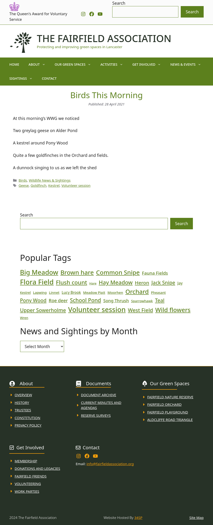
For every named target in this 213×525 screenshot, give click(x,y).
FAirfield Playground (167, 412)
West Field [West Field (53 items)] (140, 309)
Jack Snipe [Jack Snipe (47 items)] (163, 282)
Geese (23, 185)
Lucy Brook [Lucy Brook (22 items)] (71, 292)
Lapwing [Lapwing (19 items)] (40, 292)
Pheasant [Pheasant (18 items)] (158, 292)
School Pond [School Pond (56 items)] (85, 300)
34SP (138, 517)
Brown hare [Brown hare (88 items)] (77, 272)
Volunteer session (75, 185)
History (22, 402)
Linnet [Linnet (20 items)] (54, 292)
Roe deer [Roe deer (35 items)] (58, 301)
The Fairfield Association (104, 38)
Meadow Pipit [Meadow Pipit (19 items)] (94, 292)
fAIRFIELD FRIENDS (31, 476)
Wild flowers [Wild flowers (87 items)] (173, 310)
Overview (23, 394)
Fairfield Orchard (164, 404)
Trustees (23, 410)
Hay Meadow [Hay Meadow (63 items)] (116, 282)
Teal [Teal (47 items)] (159, 300)
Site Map (196, 517)
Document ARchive (98, 394)
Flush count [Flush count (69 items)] (71, 282)
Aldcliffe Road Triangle (170, 419)
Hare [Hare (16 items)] (93, 283)
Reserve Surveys (96, 415)
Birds (22, 180)
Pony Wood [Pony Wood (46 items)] (33, 300)
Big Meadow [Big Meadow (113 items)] (39, 272)
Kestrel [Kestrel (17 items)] (25, 292)
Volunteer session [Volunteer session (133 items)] (97, 309)
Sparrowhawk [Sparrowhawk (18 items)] (142, 301)
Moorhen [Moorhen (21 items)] (115, 292)
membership (26, 461)
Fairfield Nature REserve (170, 397)
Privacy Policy (28, 425)
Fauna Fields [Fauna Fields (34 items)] (155, 273)
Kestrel (53, 185)
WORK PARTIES (27, 491)
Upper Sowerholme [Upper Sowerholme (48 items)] (43, 310)
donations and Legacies (37, 468)
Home (14, 64)
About (39, 65)
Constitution (27, 417)
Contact (49, 78)
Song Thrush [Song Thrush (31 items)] (116, 300)
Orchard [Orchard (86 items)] (137, 292)
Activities (114, 65)
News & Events (188, 65)
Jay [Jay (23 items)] (180, 283)
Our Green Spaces (75, 65)
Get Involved (149, 65)
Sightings (23, 79)
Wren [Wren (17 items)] (24, 318)
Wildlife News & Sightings (50, 180)
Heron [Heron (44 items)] (142, 282)
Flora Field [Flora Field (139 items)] (37, 282)
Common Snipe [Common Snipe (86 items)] (118, 272)
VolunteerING (28, 483)
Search (118, 3)
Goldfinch (39, 185)
